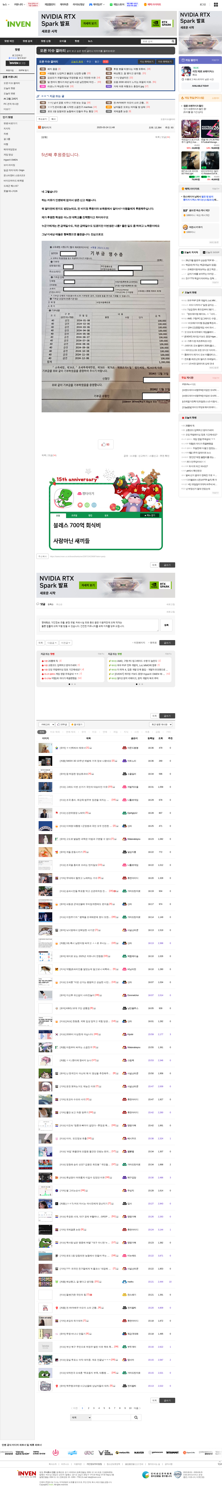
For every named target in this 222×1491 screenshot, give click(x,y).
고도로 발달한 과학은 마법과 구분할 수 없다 (85, 839)
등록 (166, 625)
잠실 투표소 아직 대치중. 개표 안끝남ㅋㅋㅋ (85, 1360)
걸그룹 (7, 139)
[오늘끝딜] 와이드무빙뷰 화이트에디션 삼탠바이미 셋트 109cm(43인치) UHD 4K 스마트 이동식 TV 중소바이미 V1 (200, 407)
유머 (84, 732)
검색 (136, 1417)
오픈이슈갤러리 (168, 119)
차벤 (6, 134)
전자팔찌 (131, 1307)
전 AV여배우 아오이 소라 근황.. (79, 1307)
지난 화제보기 (146, 61)
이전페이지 (139, 642)
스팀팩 (130, 1060)
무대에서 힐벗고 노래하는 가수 (78, 878)
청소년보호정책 (113, 1464)
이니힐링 (87, 505)
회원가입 (10, 70)
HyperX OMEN (11, 160)
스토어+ (215, 98)
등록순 (50, 604)
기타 (168, 732)
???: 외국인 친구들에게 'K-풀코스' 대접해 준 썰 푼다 (89, 1268)
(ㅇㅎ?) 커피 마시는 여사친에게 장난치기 (84, 1203)
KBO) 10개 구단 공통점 (75, 1008)
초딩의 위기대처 (71, 1320)
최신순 (59, 604)
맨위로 (153, 642)
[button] (69, 684)
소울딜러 (131, 774)
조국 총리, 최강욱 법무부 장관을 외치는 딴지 (85, 800)
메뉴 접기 (149, 515)
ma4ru (130, 1281)
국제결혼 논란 (70, 1229)
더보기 (94, 505)
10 (130, 1408)
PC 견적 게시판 (11, 104)
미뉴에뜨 (131, 1255)
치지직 (7, 128)
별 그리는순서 (70, 1190)
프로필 (74, 515)
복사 (53, 119)
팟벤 (17, 49)
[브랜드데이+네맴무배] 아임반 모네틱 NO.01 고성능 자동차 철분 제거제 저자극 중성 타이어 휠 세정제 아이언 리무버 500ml (200, 390)
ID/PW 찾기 (24, 70)
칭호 (106, 515)
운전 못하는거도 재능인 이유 (77, 1086)
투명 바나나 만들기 (73, 1333)
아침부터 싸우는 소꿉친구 (76, 1047)
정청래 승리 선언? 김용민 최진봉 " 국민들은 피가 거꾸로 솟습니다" (96, 1164)
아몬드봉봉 (132, 748)
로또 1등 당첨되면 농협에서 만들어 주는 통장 (86, 1255)
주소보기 (42, 119)
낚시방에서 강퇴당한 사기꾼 (77, 930)
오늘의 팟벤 (9, 93)
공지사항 (168, 1464)
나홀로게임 (132, 800)
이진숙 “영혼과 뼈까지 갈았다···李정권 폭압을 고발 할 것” (92, 1125)
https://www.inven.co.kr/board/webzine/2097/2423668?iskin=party (78, 556)
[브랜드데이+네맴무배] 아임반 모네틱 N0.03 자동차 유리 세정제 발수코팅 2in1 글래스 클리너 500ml (200, 395)
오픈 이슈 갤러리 (12, 83)
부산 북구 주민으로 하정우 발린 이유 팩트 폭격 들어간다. (92, 1347)
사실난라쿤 (132, 930)
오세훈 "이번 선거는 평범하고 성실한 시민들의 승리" (89, 982)
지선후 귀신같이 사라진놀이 (77, 995)
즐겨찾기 (78, 724)
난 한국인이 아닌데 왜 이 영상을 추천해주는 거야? (88, 1073)
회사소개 (52, 1464)
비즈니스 (65, 1464)
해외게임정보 (10, 149)
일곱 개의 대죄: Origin (14, 170)
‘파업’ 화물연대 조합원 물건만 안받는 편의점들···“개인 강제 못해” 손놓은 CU (101, 1151)
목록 (157, 137)
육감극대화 (132, 1333)
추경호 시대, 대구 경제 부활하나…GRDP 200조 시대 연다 (92, 1216)
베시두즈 (131, 1138)
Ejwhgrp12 (132, 813)
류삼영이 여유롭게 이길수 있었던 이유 (82, 1177)
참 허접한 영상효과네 (74, 774)
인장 (58, 516)
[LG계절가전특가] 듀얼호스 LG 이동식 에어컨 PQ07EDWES (200, 401)
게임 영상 (8, 154)
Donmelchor (133, 995)
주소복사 (42, 556)
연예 (71, 732)
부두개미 (131, 1347)
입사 (129, 1203)
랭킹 (90, 515)
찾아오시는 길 (154, 1464)
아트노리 (131, 761)
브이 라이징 (9, 165)
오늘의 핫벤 (9, 88)
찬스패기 (131, 1294)
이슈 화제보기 (165, 61)
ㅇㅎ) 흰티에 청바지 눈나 (75, 1060)
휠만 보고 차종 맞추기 (74, 1112)
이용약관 (78, 1464)
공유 (126, 456)
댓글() (165, 137)
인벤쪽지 (80, 505)
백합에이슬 (132, 956)
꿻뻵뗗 (130, 1151)
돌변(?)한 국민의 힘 (73, 1294)
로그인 (203, 4)
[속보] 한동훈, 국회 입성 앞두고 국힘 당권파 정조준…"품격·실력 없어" (98, 1021)
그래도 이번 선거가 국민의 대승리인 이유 (84, 787)
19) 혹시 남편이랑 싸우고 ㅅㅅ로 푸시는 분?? (86, 943)
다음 (136, 1408)
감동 (158, 732)
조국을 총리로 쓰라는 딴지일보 (78, 865)
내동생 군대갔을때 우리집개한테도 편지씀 (84, 904)
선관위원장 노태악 (72, 813)
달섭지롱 (131, 852)
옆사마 (130, 1360)
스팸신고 (153, 456)
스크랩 (133, 456)
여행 (6, 144)
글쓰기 (167, 716)
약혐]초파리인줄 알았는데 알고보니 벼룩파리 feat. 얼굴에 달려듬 (95, 969)
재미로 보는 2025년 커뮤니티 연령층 (81, 956)
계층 (147, 732)
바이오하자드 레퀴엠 (14, 181)
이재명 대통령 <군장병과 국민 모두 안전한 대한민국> (90, 826)
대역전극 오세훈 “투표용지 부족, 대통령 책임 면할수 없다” (92, 1373)
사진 (136, 732)
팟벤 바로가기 (10, 123)
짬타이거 (44, 127)
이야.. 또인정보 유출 (73, 1138)
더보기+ (101, 654)
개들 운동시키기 (71, 852)
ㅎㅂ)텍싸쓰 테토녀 (73, 748)
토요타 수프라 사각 (73, 1099)
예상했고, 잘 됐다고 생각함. (77, 1281)
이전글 (64, 643)
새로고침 (170, 604)
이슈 (55, 732)
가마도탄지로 (133, 891)
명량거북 (131, 1125)
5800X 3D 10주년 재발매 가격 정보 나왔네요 (85, 761)
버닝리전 (131, 969)
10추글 (64, 724)
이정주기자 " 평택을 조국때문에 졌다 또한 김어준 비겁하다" (93, 917)
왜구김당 (131, 1177)
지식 (126, 732)
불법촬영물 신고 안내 (134, 1464)
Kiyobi (130, 1034)
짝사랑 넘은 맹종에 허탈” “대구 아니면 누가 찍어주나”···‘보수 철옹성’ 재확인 (101, 1242)
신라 (129, 826)
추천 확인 (165, 456)
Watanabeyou (133, 839)
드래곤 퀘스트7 (11, 186)
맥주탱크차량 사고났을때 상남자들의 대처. (84, 1386)
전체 (42, 732)
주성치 (130, 1190)
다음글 (51, 643)
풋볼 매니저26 (10, 191)
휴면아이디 (132, 878)
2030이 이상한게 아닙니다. (76, 1034)
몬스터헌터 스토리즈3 (14, 175)
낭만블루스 (132, 1008)
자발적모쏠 (132, 787)
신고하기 (142, 456)
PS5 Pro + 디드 (189, 384)
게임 (115, 732)
